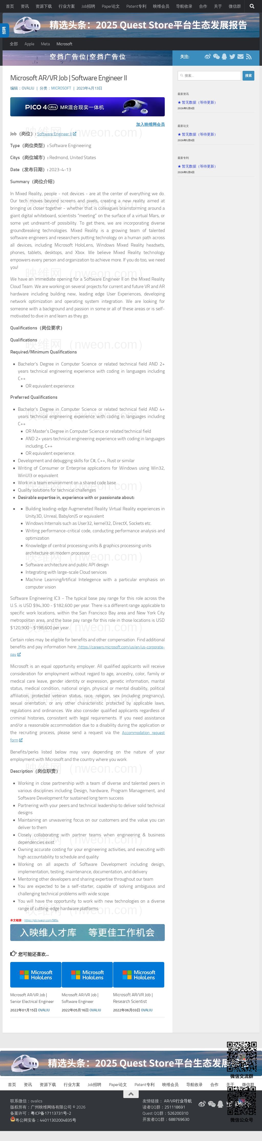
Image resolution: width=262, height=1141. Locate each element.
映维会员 (161, 6)
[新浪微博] (208, 60)
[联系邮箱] (240, 60)
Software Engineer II (58, 137)
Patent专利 (136, 6)
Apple (29, 43)
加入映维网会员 (149, 127)
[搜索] (252, 6)
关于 (218, 6)
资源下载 (44, 6)
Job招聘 (88, 6)
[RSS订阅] (249, 60)
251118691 (175, 1117)
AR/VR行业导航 (178, 1111)
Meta (45, 43)
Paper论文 (111, 6)
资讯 (25, 6)
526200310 (178, 1123)
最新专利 (183, 161)
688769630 (179, 1129)
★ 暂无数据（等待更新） (198, 106)
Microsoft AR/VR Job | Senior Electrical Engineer (30, 1005)
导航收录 (184, 6)
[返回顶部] (131, 1104)
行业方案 (67, 6)
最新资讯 (183, 97)
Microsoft (64, 43)
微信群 (235, 6)
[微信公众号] (216, 60)
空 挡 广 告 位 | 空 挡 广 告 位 (87, 60)
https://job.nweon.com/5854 (41, 923)
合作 (203, 6)
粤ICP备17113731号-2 (51, 1123)
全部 (14, 43)
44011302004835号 (58, 1130)
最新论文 (183, 129)
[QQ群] (224, 60)
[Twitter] (232, 60)
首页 (10, 6)
